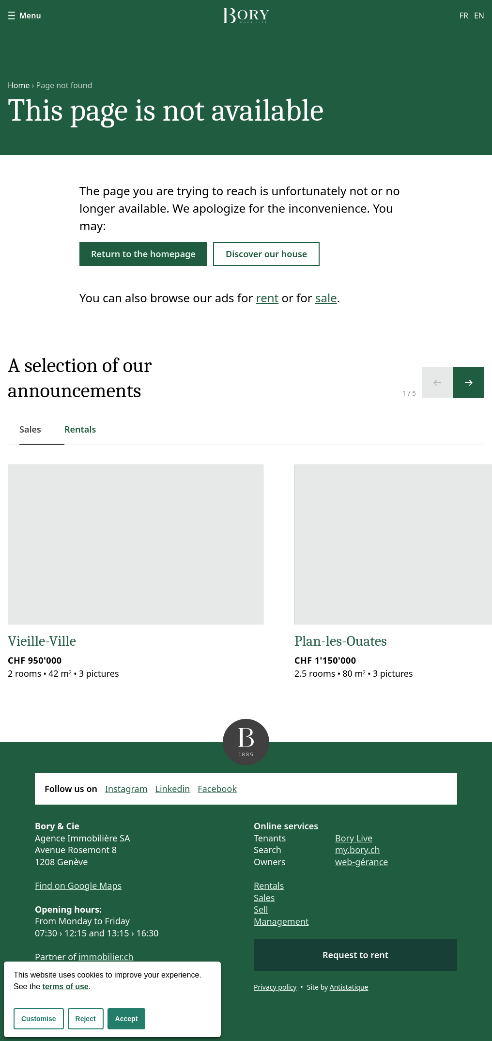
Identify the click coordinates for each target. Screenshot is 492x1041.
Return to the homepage (143, 254)
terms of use (66, 986)
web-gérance (361, 862)
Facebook (217, 788)
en (479, 15)
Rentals (269, 885)
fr (464, 15)
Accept (126, 1019)
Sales (264, 897)
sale (326, 298)
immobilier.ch (106, 957)
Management (281, 921)
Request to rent (355, 955)
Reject (86, 1019)
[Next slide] (468, 382)
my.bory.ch (357, 849)
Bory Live (353, 838)
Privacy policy (275, 987)
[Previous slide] (437, 382)
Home (19, 85)
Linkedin (172, 788)
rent (267, 298)
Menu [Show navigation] (24, 15)
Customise (38, 1019)
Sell (261, 909)
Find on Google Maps (78, 885)
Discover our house (266, 254)
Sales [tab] (36, 434)
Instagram (126, 788)
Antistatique (349, 987)
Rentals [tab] (80, 429)
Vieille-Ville (42, 641)
